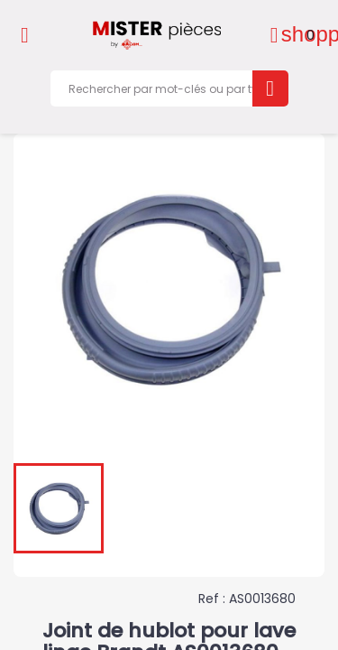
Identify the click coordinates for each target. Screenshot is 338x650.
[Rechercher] (169, 88)
